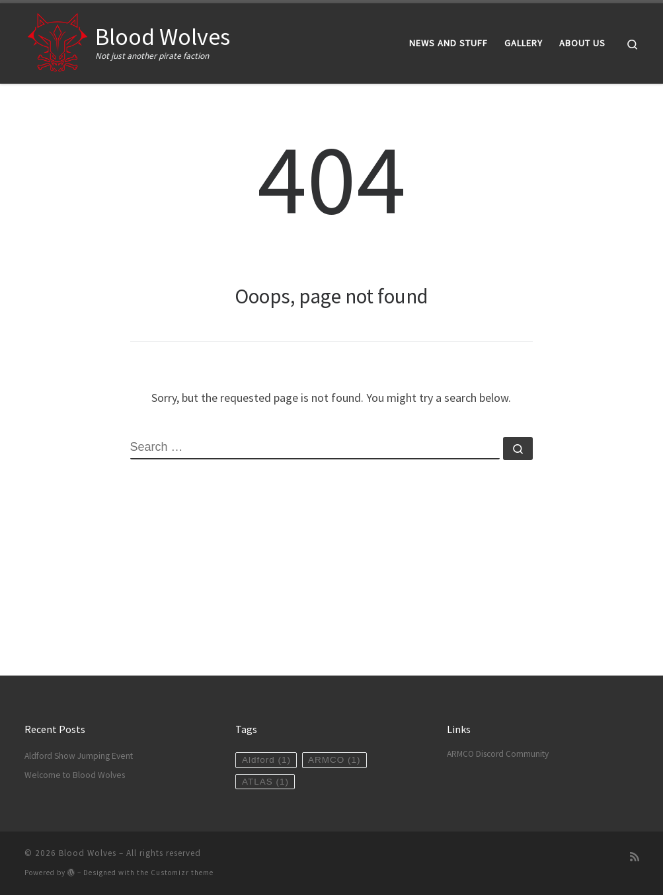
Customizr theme (182, 872)
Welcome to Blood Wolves (74, 775)
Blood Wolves (87, 853)
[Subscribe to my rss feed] (634, 857)
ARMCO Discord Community (498, 753)
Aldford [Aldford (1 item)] (266, 760)
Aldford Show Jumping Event (78, 755)
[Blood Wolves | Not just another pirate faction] (57, 41)
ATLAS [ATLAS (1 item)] (265, 782)
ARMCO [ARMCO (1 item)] (334, 760)
